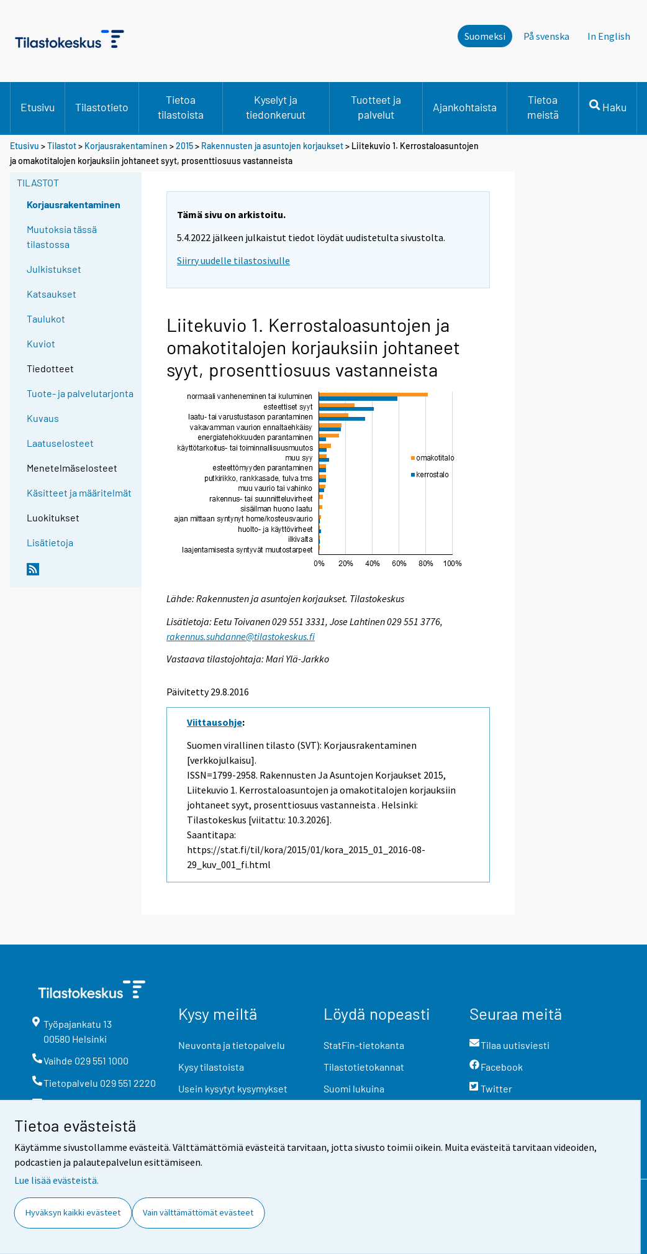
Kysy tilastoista (211, 1067)
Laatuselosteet (60, 443)
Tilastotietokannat (364, 1067)
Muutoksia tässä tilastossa (62, 236)
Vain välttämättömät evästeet (198, 1212)
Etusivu (37, 107)
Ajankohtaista (465, 107)
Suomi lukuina (354, 1088)
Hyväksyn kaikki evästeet (72, 1212)
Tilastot (61, 145)
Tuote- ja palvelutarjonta (80, 393)
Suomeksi (484, 36)
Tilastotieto (102, 107)
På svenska (546, 36)
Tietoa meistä (543, 107)
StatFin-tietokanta (364, 1045)
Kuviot (41, 343)
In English (608, 36)
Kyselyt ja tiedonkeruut (275, 107)
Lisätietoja (50, 542)
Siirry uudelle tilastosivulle (233, 260)
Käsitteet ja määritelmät (79, 492)
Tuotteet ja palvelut (376, 107)
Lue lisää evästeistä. (56, 1180)
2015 (184, 145)
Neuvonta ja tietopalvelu (231, 1045)
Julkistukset (54, 269)
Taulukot (46, 318)
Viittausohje (214, 722)
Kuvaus (43, 418)
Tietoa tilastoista (181, 107)
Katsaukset (51, 294)
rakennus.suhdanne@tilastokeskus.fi (240, 636)
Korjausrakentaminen (126, 145)
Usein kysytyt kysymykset (232, 1088)
